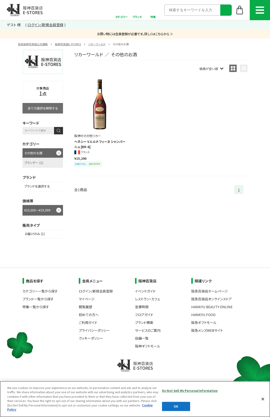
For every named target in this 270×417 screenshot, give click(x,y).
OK (176, 406)
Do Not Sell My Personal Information (190, 391)
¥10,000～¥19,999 (37, 210)
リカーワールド (97, 44)
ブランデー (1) (33, 162)
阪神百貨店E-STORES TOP (25, 10)
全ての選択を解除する (43, 108)
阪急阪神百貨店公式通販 (33, 44)
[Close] (263, 399)
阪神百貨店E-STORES (68, 44)
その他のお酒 (33, 153)
